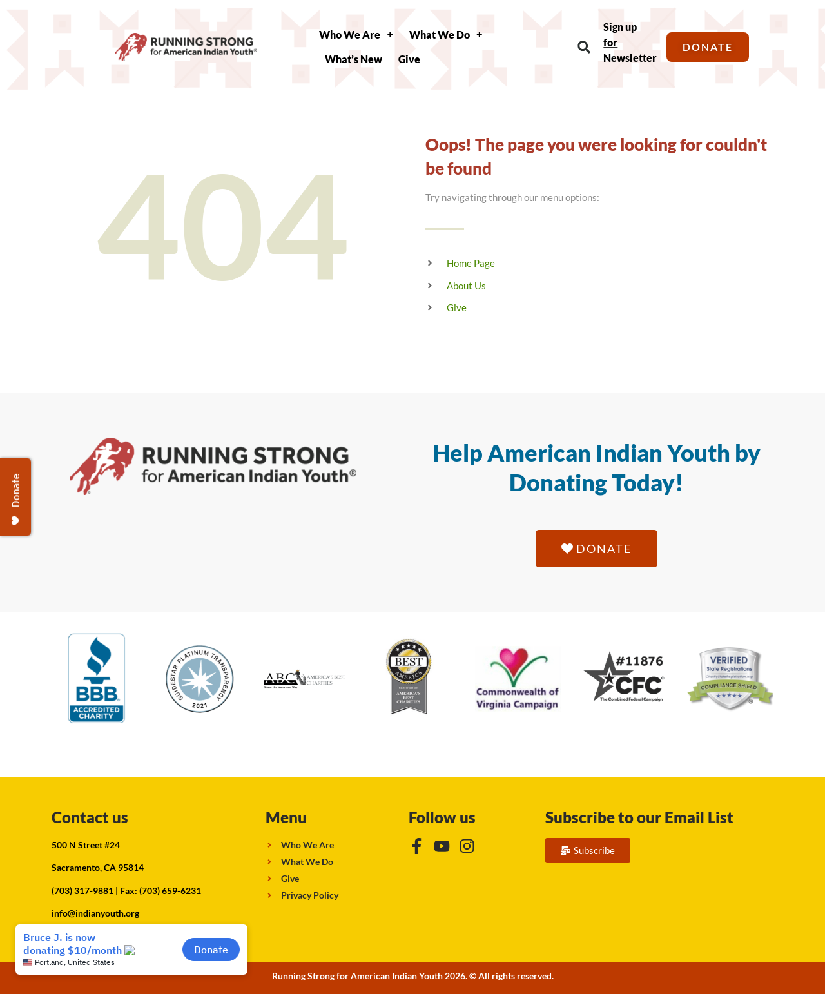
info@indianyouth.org (95, 913)
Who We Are (356, 34)
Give (409, 59)
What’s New (353, 59)
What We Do (445, 34)
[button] (583, 47)
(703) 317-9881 (82, 890)
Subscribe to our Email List (639, 817)
